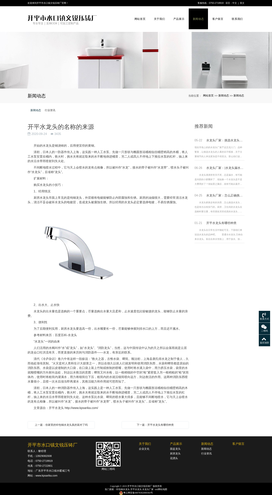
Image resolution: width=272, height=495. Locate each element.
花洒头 (174, 453)
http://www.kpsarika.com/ (81, 403)
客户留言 (217, 16)
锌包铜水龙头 (123, 484)
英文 (242, 3)
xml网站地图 (161, 484)
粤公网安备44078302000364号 (138, 488)
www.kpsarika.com (46, 470)
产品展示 (178, 16)
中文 (234, 3)
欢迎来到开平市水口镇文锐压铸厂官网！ (48, 3)
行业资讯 (50, 105)
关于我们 (159, 16)
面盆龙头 (175, 443)
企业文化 (144, 443)
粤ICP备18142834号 (136, 491)
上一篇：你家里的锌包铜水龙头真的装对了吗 (61, 419)
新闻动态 (198, 16)
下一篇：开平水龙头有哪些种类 (155, 419)
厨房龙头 (175, 448)
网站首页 (139, 16)
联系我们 (237, 16)
